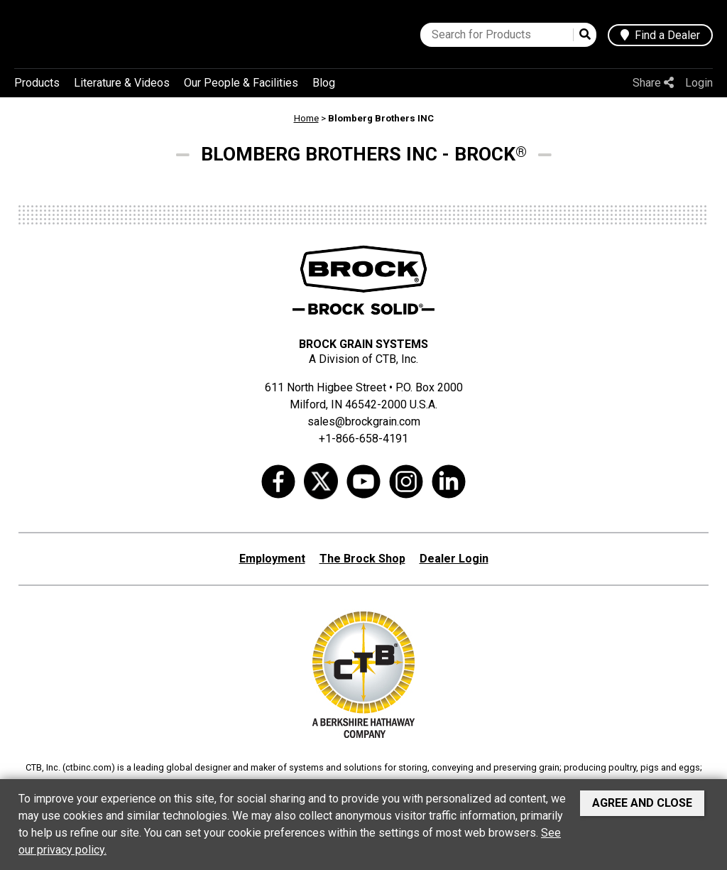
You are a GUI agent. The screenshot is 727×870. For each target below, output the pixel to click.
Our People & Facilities (241, 82)
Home (306, 118)
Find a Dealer (660, 35)
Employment (272, 558)
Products (37, 82)
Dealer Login (454, 558)
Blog (323, 82)
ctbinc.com (88, 767)
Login (699, 82)
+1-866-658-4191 (363, 438)
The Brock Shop (362, 558)
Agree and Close (642, 803)
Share (653, 82)
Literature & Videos (122, 82)
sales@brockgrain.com (363, 421)
